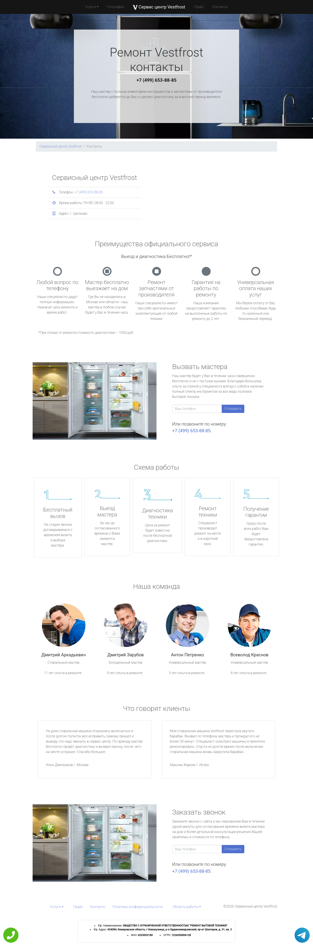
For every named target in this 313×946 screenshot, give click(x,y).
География (115, 7)
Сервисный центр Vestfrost (60, 146)
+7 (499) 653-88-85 (156, 80)
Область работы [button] (185, 907)
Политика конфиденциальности (137, 907)
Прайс (199, 7)
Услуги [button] (90, 7)
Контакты (220, 7)
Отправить (233, 409)
